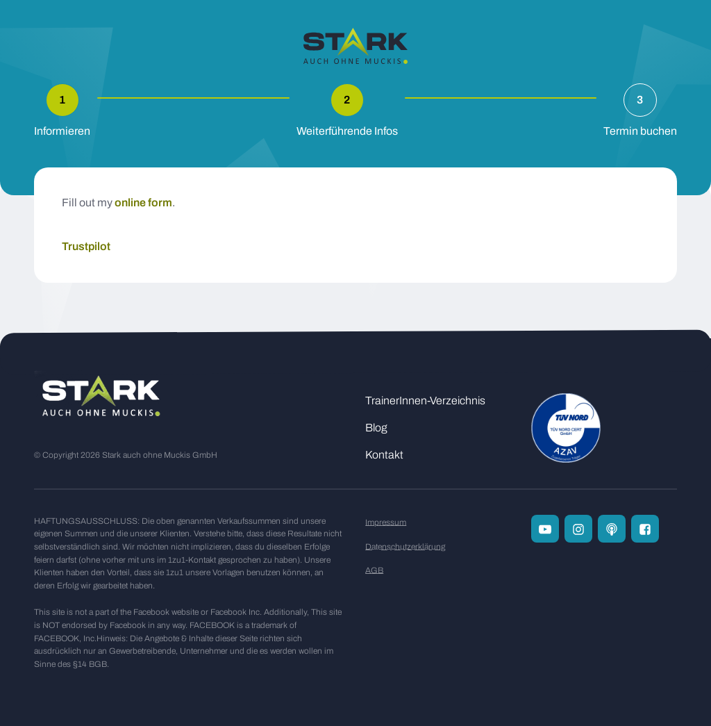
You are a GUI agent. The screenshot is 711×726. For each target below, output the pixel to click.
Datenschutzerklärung (405, 547)
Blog (376, 428)
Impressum (385, 522)
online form (143, 202)
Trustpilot (86, 246)
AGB (374, 570)
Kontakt (384, 455)
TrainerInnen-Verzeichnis (425, 400)
